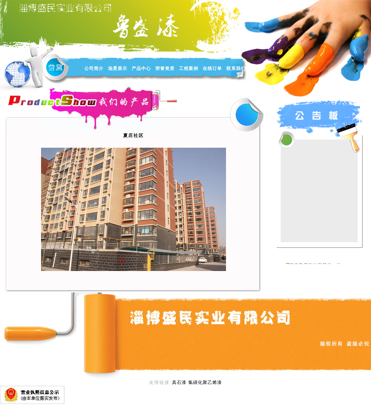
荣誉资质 (165, 68)
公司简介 (94, 68)
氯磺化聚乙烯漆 (205, 382)
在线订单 (212, 68)
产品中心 (141, 68)
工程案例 (188, 68)
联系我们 (236, 68)
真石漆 (179, 382)
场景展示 (117, 68)
